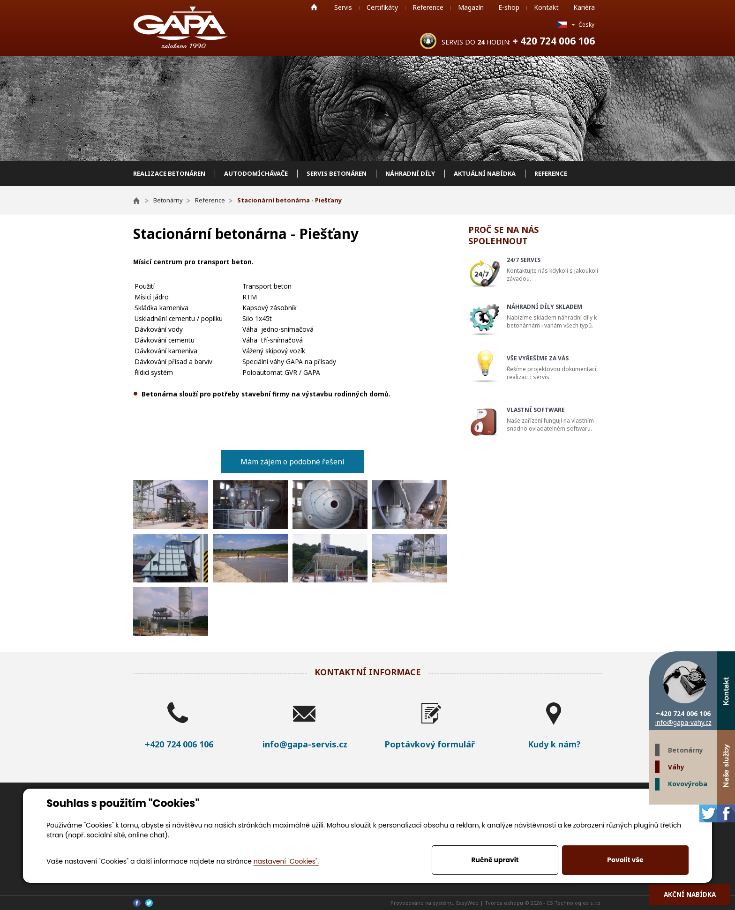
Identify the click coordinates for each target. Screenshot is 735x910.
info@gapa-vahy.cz (683, 722)
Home (314, 7)
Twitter (708, 813)
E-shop (508, 7)
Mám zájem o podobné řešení (292, 461)
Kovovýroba (687, 783)
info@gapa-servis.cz (304, 744)
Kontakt (546, 7)
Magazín (471, 7)
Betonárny (685, 750)
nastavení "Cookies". (286, 861)
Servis (343, 7)
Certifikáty (382, 7)
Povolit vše (625, 860)
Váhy (676, 766)
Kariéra (584, 7)
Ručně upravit (494, 860)
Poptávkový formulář (429, 744)
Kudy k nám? (554, 744)
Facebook (726, 813)
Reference (427, 7)
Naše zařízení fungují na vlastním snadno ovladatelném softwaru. (555, 419)
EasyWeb (467, 902)
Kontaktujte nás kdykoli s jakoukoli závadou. (555, 269)
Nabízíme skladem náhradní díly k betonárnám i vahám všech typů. (555, 316)
